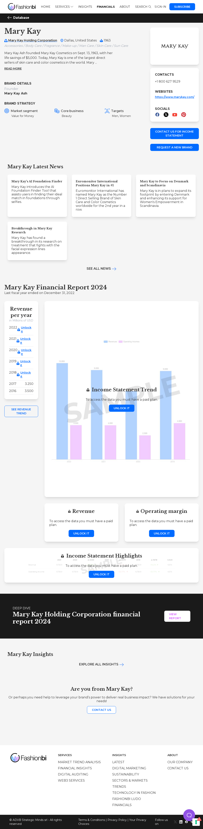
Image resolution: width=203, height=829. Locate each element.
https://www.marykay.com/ (174, 97)
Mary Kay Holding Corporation (32, 40)
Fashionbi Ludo (126, 799)
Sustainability (125, 774)
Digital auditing (73, 774)
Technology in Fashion (134, 793)
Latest (118, 762)
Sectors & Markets (130, 780)
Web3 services (71, 780)
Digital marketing (129, 768)
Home (45, 6)
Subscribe (182, 6)
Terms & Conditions (91, 820)
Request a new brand (174, 147)
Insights (85, 6)
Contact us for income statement (174, 133)
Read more (13, 68)
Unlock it (26, 329)
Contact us (101, 710)
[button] (189, 815)
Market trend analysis (79, 762)
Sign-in (160, 6)
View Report (175, 616)
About (125, 6)
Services (64, 6)
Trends (119, 786)
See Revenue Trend (21, 411)
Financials (106, 6)
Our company (180, 762)
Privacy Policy (117, 820)
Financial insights (75, 768)
